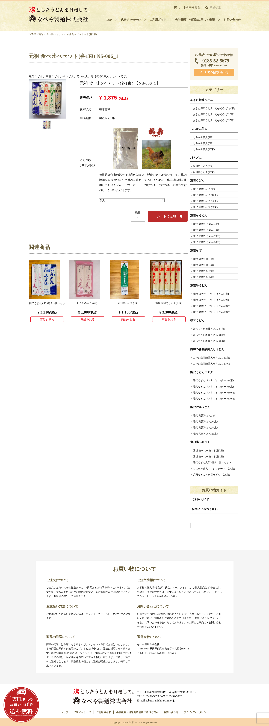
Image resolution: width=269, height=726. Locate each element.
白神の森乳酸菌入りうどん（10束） (213, 363)
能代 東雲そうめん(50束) (206, 242)
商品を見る (47, 319)
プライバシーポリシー (196, 711)
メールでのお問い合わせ (214, 72)
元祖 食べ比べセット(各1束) (208, 456)
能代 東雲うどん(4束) (204, 189)
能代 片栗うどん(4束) (204, 415)
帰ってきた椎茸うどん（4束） (209, 328)
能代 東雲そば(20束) (204, 271)
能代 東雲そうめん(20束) (206, 236)
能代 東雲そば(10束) (204, 264)
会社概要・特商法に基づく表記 (195, 19)
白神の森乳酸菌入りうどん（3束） (212, 357)
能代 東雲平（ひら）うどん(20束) (211, 306)
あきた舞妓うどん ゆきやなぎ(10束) (213, 114)
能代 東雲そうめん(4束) (206, 223)
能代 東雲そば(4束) (203, 258)
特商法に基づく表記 (204, 509)
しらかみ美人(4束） (204, 137)
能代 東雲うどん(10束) (205, 195)
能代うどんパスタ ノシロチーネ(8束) (213, 386)
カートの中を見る (189, 7)
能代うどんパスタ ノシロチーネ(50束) (214, 392)
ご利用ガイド (157, 19)
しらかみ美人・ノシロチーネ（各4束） (214, 468)
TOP (109, 19)
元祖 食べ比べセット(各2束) (208, 450)
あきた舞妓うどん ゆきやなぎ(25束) (213, 120)
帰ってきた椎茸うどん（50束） (210, 340)
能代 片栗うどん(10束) (205, 421)
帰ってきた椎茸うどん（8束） (209, 334)
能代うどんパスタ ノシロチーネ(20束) (214, 398)
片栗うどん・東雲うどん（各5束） (212, 474)
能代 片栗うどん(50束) (205, 433)
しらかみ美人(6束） (204, 143)
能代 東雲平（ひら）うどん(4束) (211, 293)
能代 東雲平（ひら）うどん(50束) (211, 312)
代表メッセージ (131, 19)
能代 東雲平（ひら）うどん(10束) (211, 299)
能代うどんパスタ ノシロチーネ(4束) (213, 380)
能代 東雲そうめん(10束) (206, 229)
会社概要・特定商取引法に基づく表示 (137, 711)
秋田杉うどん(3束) (203, 166)
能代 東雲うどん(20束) (205, 201)
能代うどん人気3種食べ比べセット (212, 462)
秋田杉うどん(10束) (203, 172)
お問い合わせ (232, 19)
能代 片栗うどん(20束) (205, 427)
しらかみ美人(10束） (204, 149)
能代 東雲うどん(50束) (205, 207)
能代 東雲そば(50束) (204, 277)
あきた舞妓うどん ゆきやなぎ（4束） (214, 108)
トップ (64, 711)
